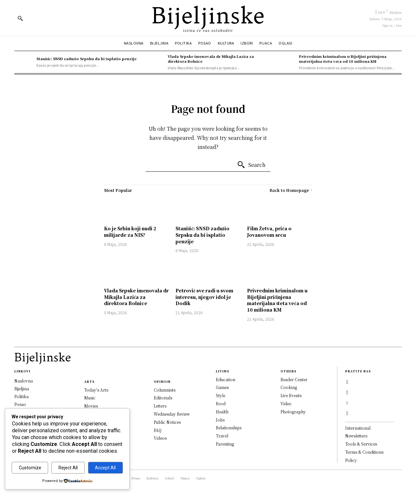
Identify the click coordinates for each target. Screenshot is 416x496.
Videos (160, 438)
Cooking (288, 387)
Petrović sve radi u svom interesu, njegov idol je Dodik (204, 296)
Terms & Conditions (364, 452)
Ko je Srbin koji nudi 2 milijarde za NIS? (130, 231)
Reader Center (293, 379)
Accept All (105, 467)
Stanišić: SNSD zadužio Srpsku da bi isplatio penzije (86, 58)
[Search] (251, 165)
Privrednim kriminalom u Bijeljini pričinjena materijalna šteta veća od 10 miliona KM (343, 59)
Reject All (68, 467)
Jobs (220, 419)
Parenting (225, 444)
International (357, 428)
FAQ (158, 430)
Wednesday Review (172, 414)
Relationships (228, 428)
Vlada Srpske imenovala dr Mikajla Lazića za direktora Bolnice (211, 59)
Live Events (291, 395)
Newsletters (356, 436)
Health (222, 411)
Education (225, 379)
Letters (160, 406)
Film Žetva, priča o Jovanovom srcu (269, 231)
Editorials (163, 398)
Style (220, 395)
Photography (293, 411)
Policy (351, 460)
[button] (20, 18)
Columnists (165, 390)
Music (90, 398)
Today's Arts (96, 390)
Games (222, 387)
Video (286, 404)
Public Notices (167, 422)
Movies (91, 406)
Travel (222, 436)
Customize (30, 467)
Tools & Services (361, 444)
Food (221, 404)
